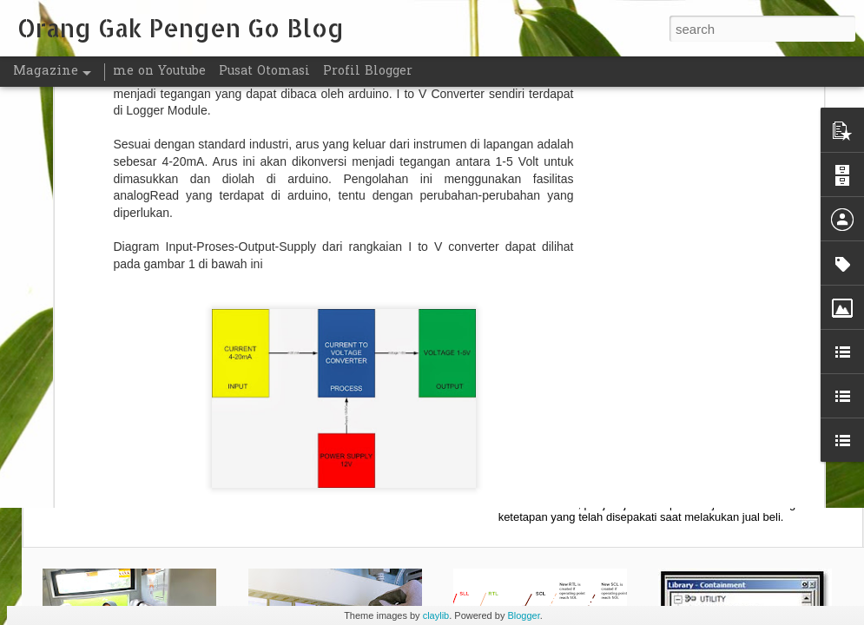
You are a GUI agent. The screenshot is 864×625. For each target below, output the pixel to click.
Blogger (523, 615)
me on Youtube (159, 71)
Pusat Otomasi (264, 71)
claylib (436, 615)
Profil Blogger (367, 71)
